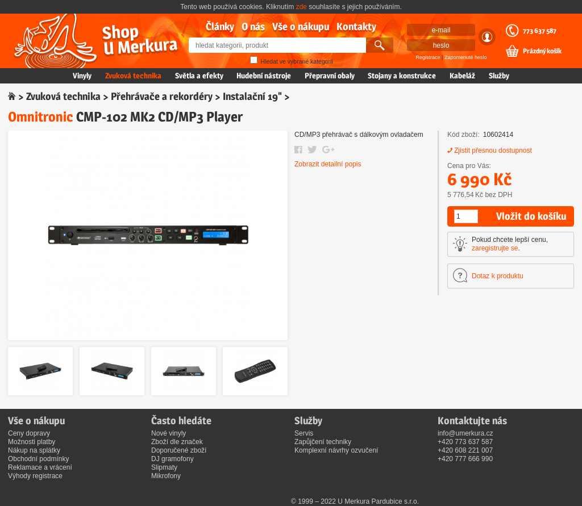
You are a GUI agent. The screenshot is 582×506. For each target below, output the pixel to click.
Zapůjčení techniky (322, 442)
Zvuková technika (133, 75)
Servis (303, 433)
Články (220, 26)
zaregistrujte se (495, 248)
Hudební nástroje (263, 75)
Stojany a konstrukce (402, 75)
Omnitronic (40, 116)
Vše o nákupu (300, 26)
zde (301, 7)
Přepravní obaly (330, 75)
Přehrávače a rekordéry (162, 96)
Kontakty (356, 26)
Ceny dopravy (29, 433)
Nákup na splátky (34, 450)
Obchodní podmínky (38, 459)
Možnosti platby (31, 442)
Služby (499, 75)
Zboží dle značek (177, 442)
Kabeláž (462, 75)
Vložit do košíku (531, 216)
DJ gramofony (172, 459)
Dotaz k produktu (497, 276)
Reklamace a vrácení (40, 467)
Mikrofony (166, 476)
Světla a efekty (199, 75)
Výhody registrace (35, 476)
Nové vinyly (168, 433)
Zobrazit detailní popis (327, 164)
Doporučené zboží (178, 450)
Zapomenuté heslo (465, 57)
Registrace (428, 57)
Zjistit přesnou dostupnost (493, 150)
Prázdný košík (542, 51)
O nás (253, 26)
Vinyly (82, 75)
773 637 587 (539, 30)
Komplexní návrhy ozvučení (336, 450)
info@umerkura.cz (465, 433)
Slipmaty (164, 467)
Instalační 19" (252, 96)
